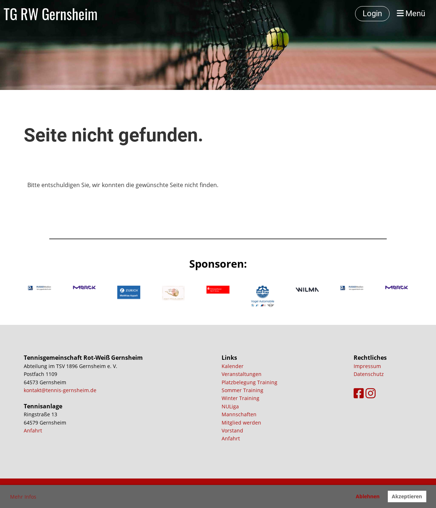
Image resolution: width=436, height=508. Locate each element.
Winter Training (240, 398)
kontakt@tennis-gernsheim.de (60, 390)
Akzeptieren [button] (407, 496)
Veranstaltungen (242, 374)
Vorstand (232, 430)
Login (372, 13)
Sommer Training (242, 390)
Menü (411, 13)
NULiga (230, 406)
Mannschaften (239, 414)
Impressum (367, 366)
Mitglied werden (241, 422)
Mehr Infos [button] (23, 496)
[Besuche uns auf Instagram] (370, 393)
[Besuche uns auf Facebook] (359, 393)
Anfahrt (33, 430)
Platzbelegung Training (249, 382)
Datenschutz (369, 374)
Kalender (233, 366)
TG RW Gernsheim (50, 14)
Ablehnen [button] (368, 496)
